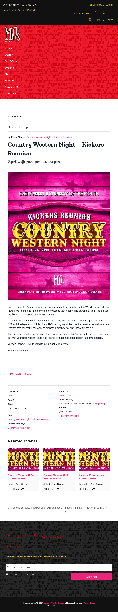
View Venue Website (69, 416)
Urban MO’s (65, 395)
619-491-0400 (11, 10)
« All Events (15, 116)
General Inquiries (16, 546)
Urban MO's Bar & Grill (54, 603)
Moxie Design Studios (62, 606)
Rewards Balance (81, 13)
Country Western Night (19, 428)
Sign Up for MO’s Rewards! (100, 5)
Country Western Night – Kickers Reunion (28, 419)
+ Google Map (98, 403)
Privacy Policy (89, 603)
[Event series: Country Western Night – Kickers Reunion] (22, 489)
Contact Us (28, 10)
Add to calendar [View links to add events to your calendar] (24, 374)
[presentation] (23, 459)
